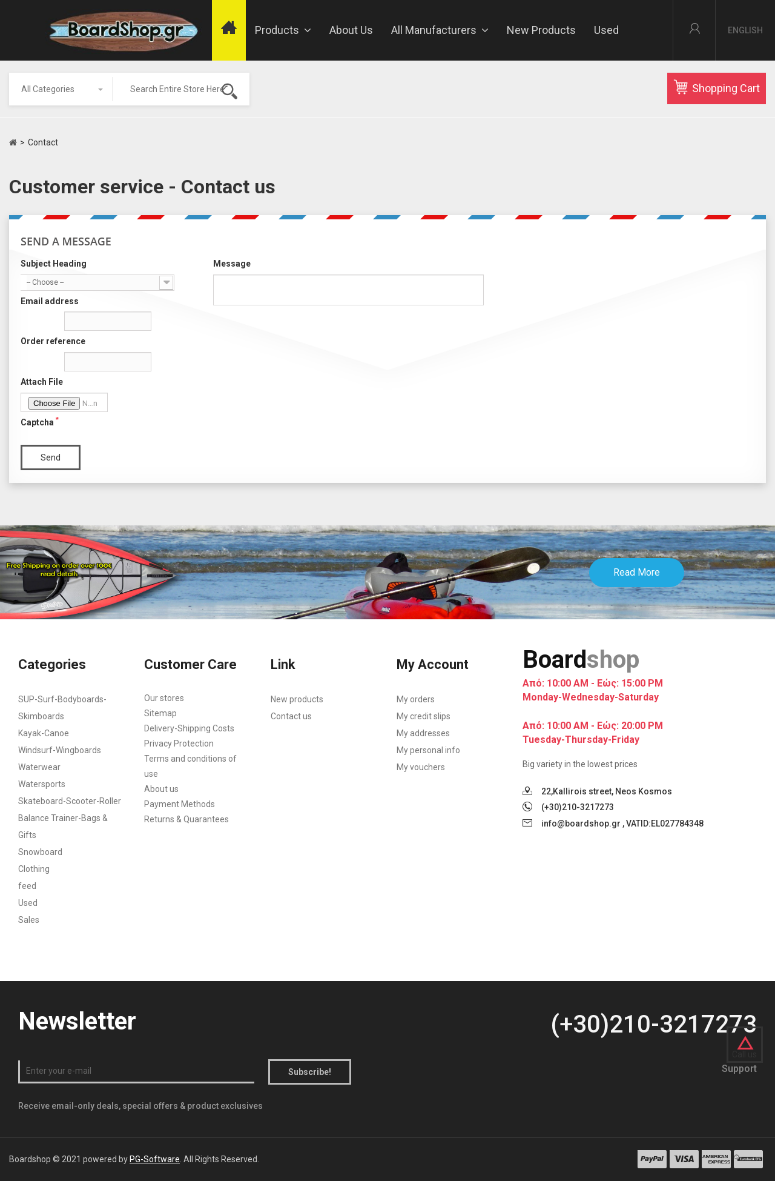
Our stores (164, 698)
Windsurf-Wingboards (59, 750)
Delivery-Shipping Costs (189, 728)
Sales (28, 920)
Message (232, 263)
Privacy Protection (179, 743)
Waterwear (39, 767)
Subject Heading (54, 263)
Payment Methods (179, 804)
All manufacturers (440, 30)
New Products (541, 30)
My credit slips (423, 716)
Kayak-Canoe (43, 733)
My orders (416, 699)
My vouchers (421, 767)
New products (297, 699)
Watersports (41, 784)
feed (27, 886)
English (745, 30)
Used (606, 30)
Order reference (53, 341)
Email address (50, 301)
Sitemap (160, 713)
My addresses (423, 733)
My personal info (428, 750)
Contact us (291, 716)
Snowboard (40, 852)
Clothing (34, 869)
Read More (636, 572)
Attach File (42, 382)
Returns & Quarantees (186, 819)
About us (351, 30)
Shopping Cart (716, 87)
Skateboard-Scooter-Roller (69, 801)
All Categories (47, 89)
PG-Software (155, 1159)
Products (283, 30)
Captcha (40, 421)
